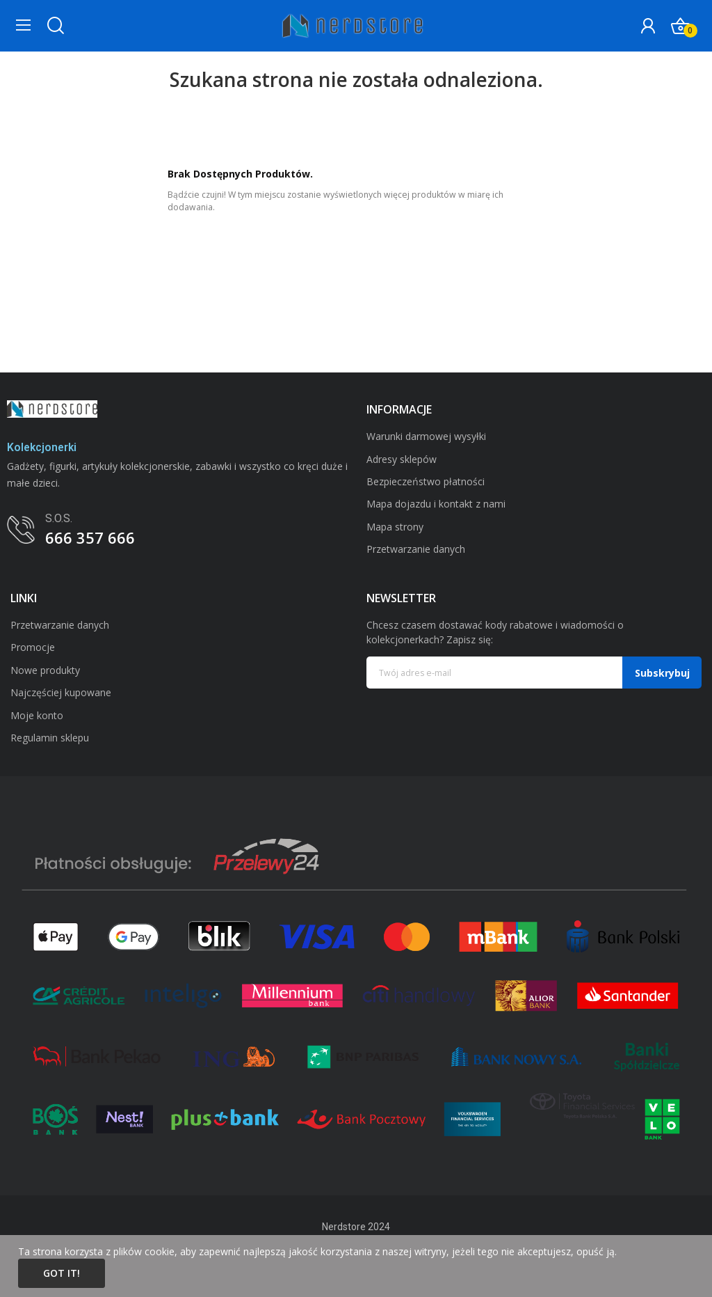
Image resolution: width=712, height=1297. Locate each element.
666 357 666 (90, 537)
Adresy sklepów (401, 459)
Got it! (61, 1273)
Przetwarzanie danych (415, 549)
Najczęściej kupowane (60, 692)
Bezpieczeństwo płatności (425, 481)
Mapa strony (394, 526)
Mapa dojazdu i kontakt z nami (435, 503)
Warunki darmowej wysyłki (426, 436)
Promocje (32, 647)
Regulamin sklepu (49, 737)
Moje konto (36, 715)
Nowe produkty (45, 670)
